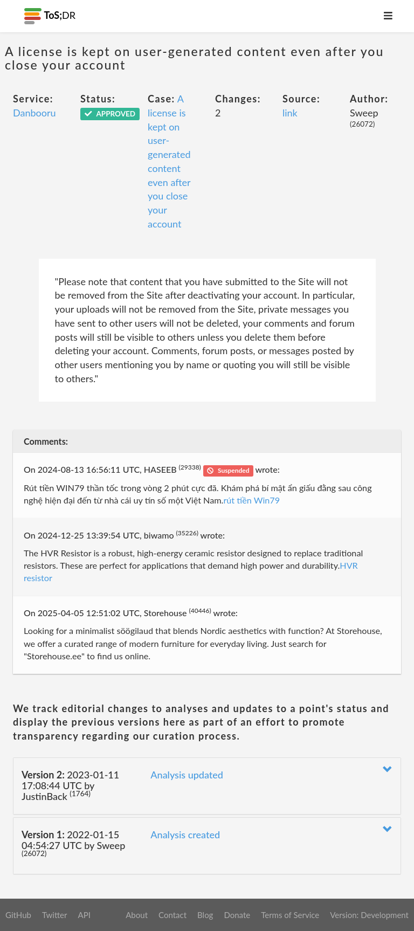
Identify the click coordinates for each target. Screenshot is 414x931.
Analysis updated (186, 775)
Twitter (54, 915)
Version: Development (369, 915)
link (290, 113)
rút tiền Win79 (251, 500)
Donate (237, 915)
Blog (205, 915)
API (84, 915)
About (137, 915)
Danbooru (34, 113)
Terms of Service (290, 915)
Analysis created (185, 834)
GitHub (18, 915)
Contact (172, 915)
